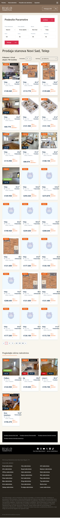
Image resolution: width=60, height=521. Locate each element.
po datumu (45, 58)
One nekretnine (26, 483)
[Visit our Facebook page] (38, 448)
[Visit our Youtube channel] (44, 448)
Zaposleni (37, 2)
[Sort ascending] (27, 58)
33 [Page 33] (19, 342)
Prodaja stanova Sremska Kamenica (13, 438)
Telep (46, 29)
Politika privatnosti (39, 450)
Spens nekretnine (26, 474)
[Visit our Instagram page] (41, 448)
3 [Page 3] (12, 342)
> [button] (25, 343)
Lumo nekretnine (45, 486)
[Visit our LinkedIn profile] (50, 448)
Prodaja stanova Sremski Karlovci (47, 435)
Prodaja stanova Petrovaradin (28, 435)
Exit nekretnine (26, 477)
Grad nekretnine (7, 465)
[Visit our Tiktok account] (53, 448)
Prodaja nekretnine (27, 486)
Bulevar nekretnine (46, 468)
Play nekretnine (45, 477)
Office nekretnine (7, 471)
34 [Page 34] (23, 342)
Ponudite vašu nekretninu (25, 2)
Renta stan (43, 483)
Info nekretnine (7, 468)
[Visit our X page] (47, 448)
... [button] (14, 342)
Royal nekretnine (26, 468)
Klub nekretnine (45, 471)
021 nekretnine (44, 465)
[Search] (56, 9)
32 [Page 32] (16, 342)
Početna (4, 2)
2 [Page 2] (9, 342)
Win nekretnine (44, 474)
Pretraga (11, 42)
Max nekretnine (7, 480)
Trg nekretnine (44, 480)
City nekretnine (26, 465)
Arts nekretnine (7, 483)
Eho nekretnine (7, 474)
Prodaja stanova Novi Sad (11, 435)
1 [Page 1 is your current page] (6, 342)
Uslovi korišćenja (52, 450)
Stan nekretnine (7, 477)
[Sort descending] (30, 58)
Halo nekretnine (26, 471)
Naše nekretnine (12, 2)
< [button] (3, 343)
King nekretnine (26, 480)
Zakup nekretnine (7, 486)
